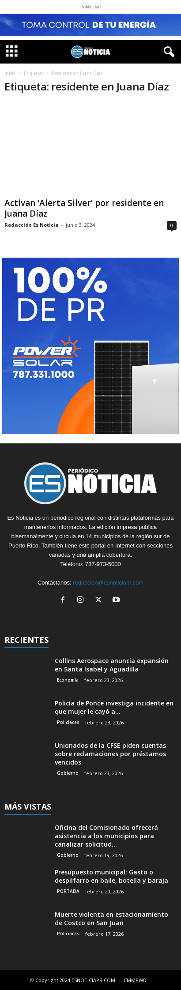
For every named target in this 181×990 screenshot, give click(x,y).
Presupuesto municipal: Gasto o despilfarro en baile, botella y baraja (111, 876)
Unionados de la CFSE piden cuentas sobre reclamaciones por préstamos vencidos (110, 753)
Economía (68, 680)
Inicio (9, 73)
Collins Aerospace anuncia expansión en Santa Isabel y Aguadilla (112, 664)
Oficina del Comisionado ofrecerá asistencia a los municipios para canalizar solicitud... (106, 835)
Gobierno (68, 773)
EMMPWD (135, 980)
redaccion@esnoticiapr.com (108, 582)
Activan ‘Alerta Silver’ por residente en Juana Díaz (84, 208)
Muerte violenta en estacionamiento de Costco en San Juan (111, 918)
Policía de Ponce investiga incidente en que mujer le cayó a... (114, 707)
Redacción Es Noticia (31, 224)
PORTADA (68, 891)
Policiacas (68, 722)
